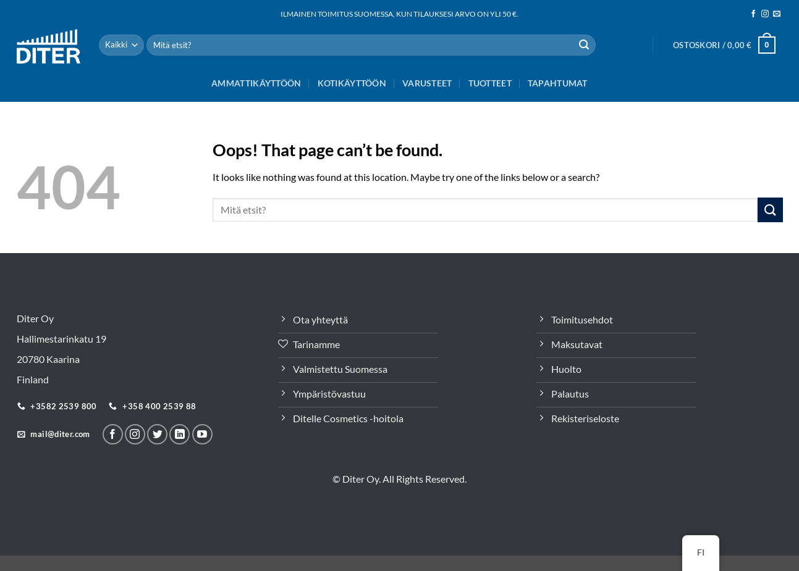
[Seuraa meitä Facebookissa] (753, 14)
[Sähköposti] (776, 14)
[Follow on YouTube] (202, 434)
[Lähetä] (583, 45)
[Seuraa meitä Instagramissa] (765, 14)
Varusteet (427, 83)
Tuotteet (490, 83)
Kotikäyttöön (352, 83)
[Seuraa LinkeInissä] (179, 434)
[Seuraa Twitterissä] (157, 434)
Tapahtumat (558, 83)
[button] (724, 45)
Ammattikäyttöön (256, 83)
